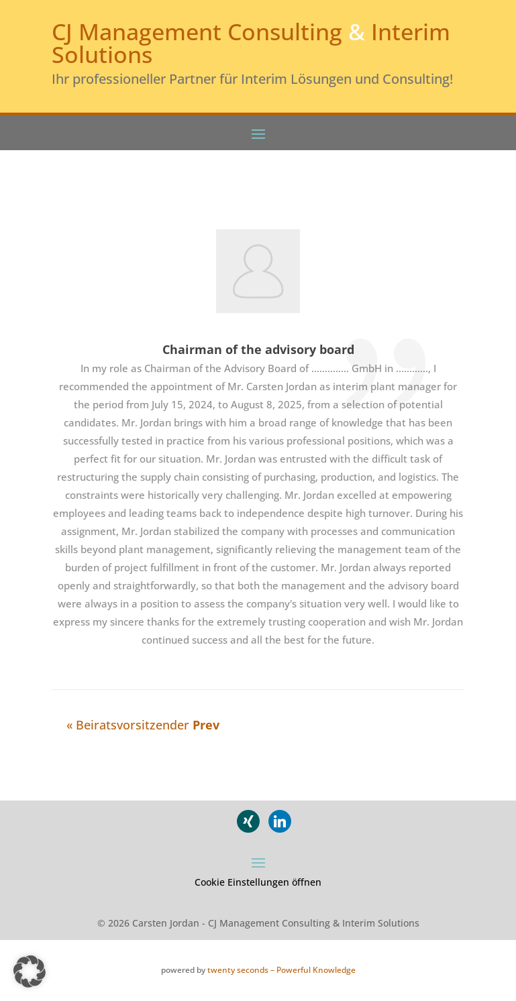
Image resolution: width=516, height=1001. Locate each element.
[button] (29, 971)
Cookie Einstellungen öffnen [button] (258, 882)
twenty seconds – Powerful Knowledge (281, 970)
